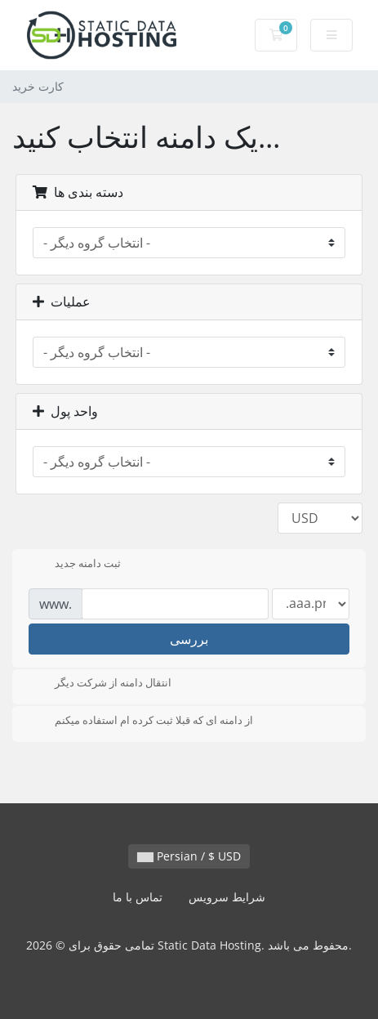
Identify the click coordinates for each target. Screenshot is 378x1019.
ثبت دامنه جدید (75, 565)
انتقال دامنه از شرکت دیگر (100, 684)
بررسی (189, 639)
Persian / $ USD (189, 856)
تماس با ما (137, 897)
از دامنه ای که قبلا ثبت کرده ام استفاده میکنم (141, 722)
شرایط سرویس (227, 897)
